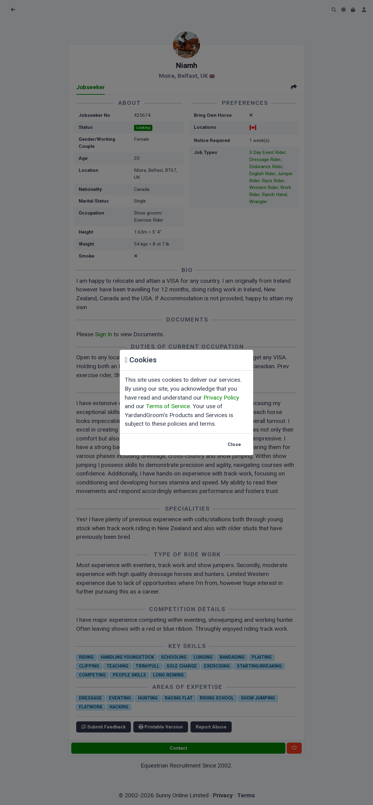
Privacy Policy (221, 397)
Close (234, 444)
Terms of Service (168, 406)
